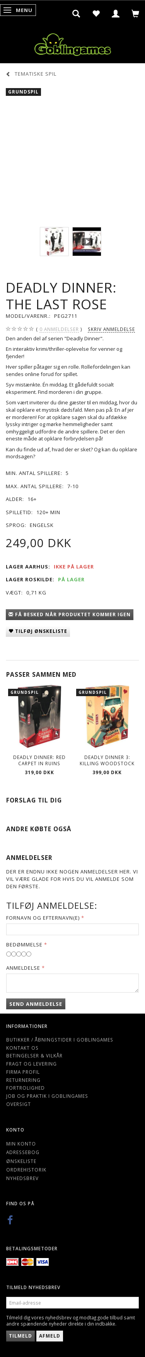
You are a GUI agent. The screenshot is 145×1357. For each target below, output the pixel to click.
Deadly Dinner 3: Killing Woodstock (107, 760)
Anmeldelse (23, 967)
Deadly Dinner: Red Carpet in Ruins (39, 760)
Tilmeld (20, 1336)
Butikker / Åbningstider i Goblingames (59, 1039)
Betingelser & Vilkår (34, 1055)
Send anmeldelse (35, 1003)
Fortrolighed (25, 1088)
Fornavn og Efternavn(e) (43, 917)
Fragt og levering (31, 1064)
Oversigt (18, 1104)
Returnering (23, 1080)
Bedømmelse (24, 944)
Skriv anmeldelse (111, 329)
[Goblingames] (72, 43)
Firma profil (23, 1072)
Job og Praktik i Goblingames (47, 1096)
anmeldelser (59, 329)
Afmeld (49, 1336)
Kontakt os (22, 1048)
